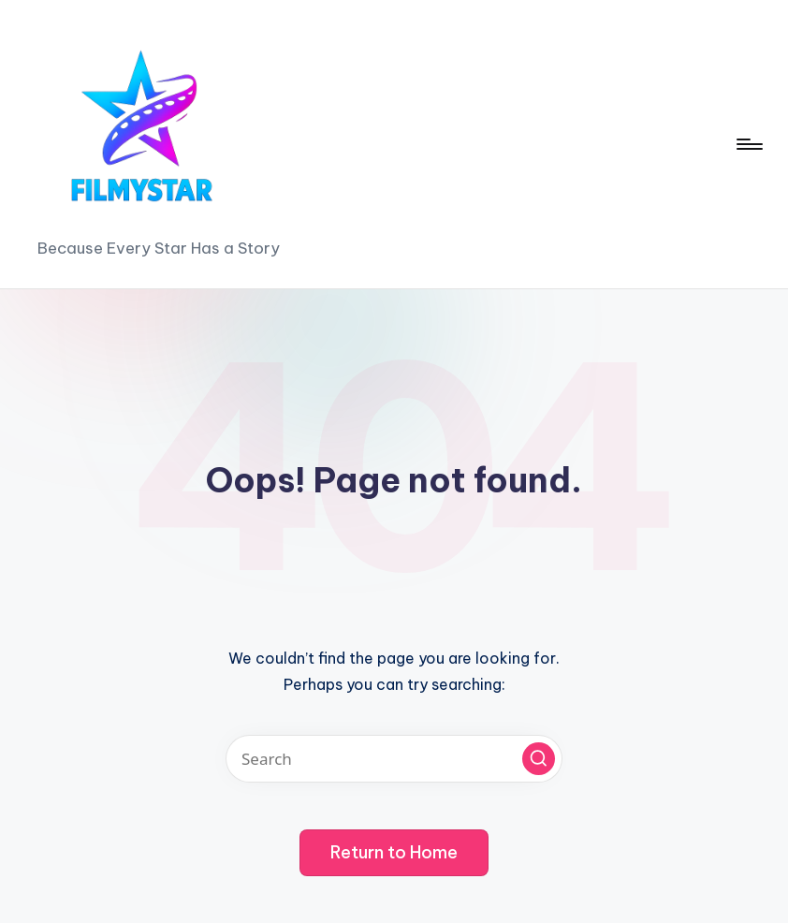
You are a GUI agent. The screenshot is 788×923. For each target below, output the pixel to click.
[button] (538, 758)
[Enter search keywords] (394, 759)
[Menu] (748, 144)
